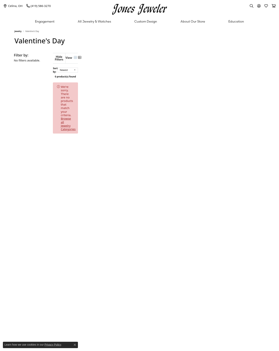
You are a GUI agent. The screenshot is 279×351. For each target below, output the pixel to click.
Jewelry (18, 31)
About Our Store (192, 21)
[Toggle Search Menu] (251, 6)
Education (236, 21)
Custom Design (145, 21)
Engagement (44, 21)
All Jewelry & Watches (94, 21)
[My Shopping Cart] (273, 6)
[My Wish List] (266, 6)
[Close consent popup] (75, 345)
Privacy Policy (52, 344)
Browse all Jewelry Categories (163, 84)
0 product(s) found (158, 73)
